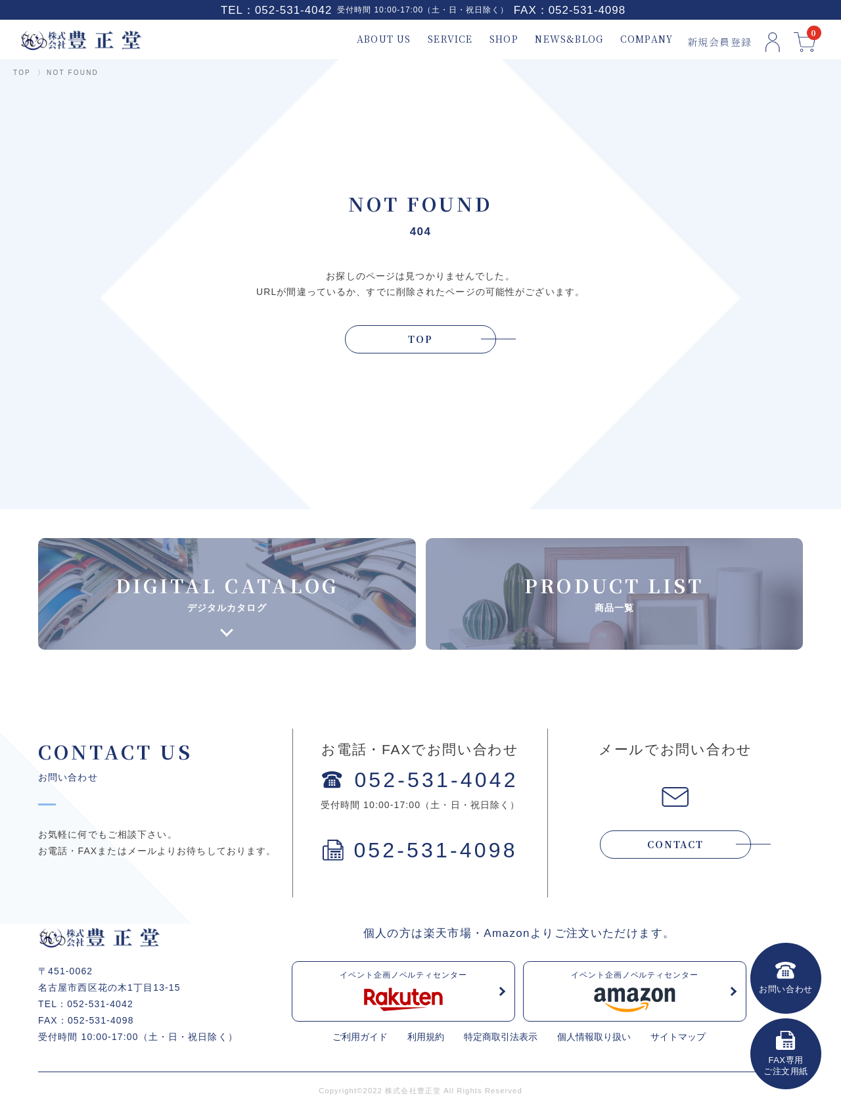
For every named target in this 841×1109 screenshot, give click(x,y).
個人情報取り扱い (594, 1036)
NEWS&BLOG (559, 39)
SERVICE (440, 39)
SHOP (493, 39)
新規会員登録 (709, 39)
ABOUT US (373, 39)
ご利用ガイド (360, 1036)
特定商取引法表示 (500, 1036)
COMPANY (636, 39)
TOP (22, 72)
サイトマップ (678, 1036)
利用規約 (425, 1036)
